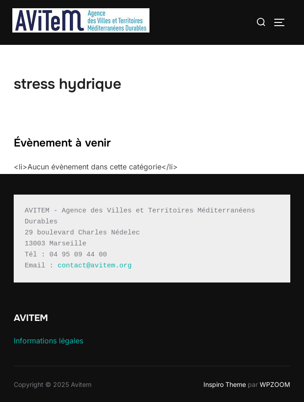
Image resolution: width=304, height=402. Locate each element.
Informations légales (48, 340)
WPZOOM (275, 384)
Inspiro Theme (224, 384)
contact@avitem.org (95, 266)
